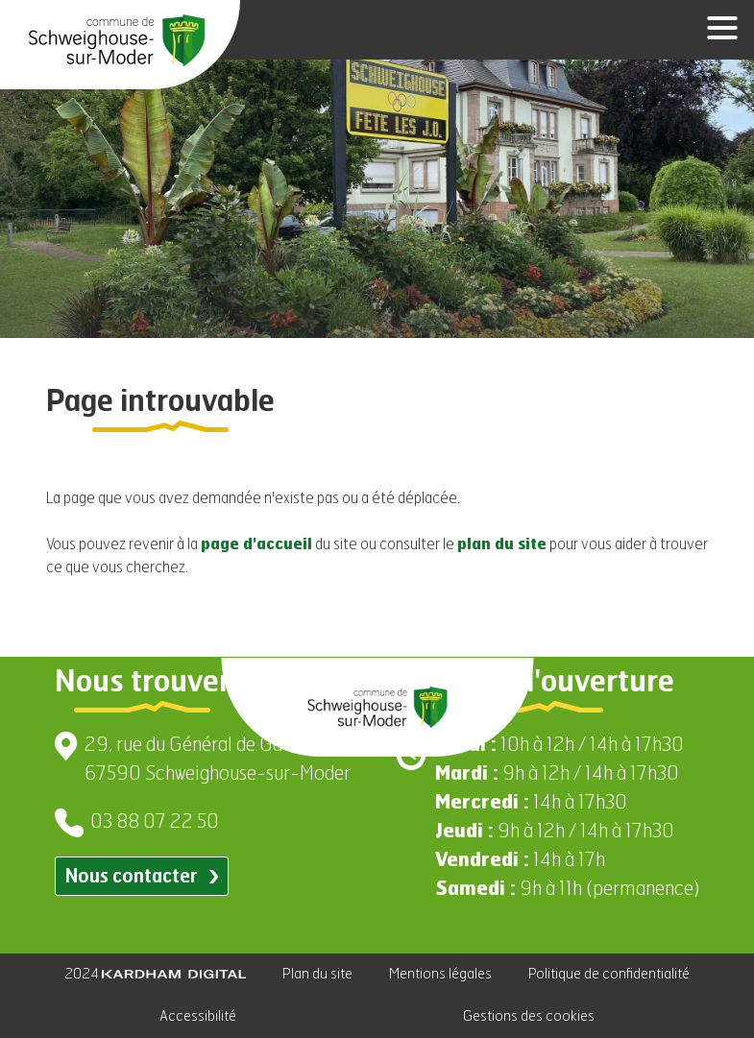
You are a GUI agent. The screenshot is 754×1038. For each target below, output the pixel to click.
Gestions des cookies (529, 1016)
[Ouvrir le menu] (715, 29)
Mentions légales (440, 974)
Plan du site (317, 974)
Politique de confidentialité (609, 974)
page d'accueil (256, 545)
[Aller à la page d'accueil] (117, 40)
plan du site (502, 545)
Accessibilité (197, 1016)
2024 (155, 974)
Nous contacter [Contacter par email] (141, 877)
